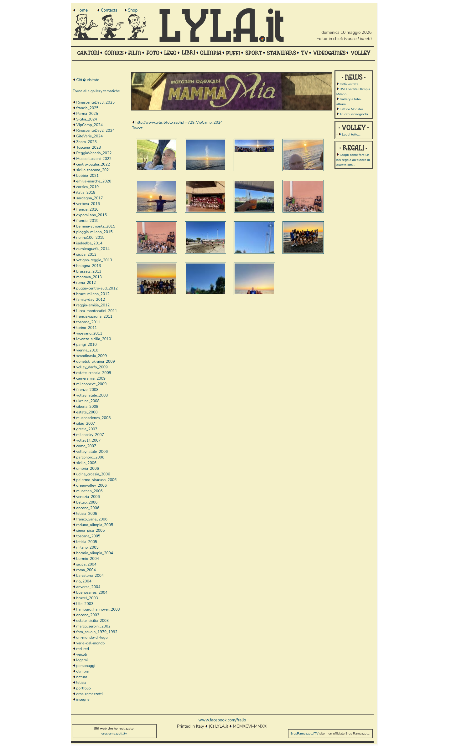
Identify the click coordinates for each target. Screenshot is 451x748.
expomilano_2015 (91, 215)
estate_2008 (87, 412)
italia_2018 (86, 192)
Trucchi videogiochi (354, 114)
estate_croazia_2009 (93, 372)
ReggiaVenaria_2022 (94, 153)
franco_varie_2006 (91, 519)
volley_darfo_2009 (92, 367)
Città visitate (349, 84)
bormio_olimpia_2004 (94, 553)
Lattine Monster (351, 109)
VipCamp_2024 (89, 124)
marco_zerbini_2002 (93, 626)
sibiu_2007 (85, 423)
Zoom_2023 (86, 141)
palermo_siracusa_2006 (96, 479)
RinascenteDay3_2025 (95, 102)
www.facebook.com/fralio (222, 720)
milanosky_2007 (90, 434)
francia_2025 (87, 107)
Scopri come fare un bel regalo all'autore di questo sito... (353, 159)
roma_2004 (86, 569)
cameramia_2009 (91, 378)
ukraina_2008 (88, 400)
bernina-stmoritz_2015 (95, 226)
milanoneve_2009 (91, 384)
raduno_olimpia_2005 (94, 524)
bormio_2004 (87, 558)
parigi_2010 (86, 344)
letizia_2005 (86, 541)
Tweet (137, 128)
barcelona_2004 (90, 575)
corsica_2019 (87, 186)
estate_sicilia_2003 (92, 620)
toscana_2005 (88, 536)
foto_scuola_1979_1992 (96, 631)
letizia (81, 682)
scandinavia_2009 (91, 355)
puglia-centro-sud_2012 (97, 288)
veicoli (81, 654)
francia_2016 (87, 209)
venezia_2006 (88, 496)
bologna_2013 (88, 265)
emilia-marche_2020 (93, 181)
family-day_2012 (90, 299)
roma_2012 (86, 282)
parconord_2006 (90, 457)
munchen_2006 (89, 491)
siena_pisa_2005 (90, 530)
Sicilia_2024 (86, 119)
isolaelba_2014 (89, 243)
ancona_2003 (87, 614)
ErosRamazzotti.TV (304, 733)
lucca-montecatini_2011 (96, 310)
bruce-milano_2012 (93, 293)
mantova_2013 (89, 276)
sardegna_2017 (89, 198)
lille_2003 (85, 603)
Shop (132, 10)
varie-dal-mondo (90, 643)
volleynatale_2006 (92, 451)
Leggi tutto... (351, 134)
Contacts (109, 10)
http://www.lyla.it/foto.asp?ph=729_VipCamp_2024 (179, 122)
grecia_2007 (86, 429)
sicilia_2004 (86, 564)
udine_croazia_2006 (93, 474)
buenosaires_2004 (92, 592)
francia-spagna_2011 (94, 316)
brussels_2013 (88, 271)
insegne (83, 699)
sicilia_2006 (86, 462)
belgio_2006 (87, 502)
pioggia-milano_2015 (94, 231)
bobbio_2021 (87, 175)
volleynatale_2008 (92, 395)
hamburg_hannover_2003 (98, 609)
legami (82, 660)
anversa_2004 (88, 586)
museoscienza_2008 (93, 417)
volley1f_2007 (88, 440)
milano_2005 (87, 547)
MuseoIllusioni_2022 (93, 158)
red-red (82, 648)
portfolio (83, 688)
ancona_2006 (87, 507)
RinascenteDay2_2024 (95, 130)
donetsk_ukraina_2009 (95, 361)
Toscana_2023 (88, 147)
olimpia (82, 671)
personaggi (85, 665)
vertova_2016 (88, 203)
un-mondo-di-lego (92, 637)
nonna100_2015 (90, 237)
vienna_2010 (87, 350)
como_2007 (86, 445)
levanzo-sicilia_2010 (93, 338)
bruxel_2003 (87, 598)
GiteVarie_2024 (89, 136)
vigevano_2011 (89, 333)
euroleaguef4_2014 (93, 248)
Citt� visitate (87, 79)
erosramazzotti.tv (114, 733)
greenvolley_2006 (91, 485)
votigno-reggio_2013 (94, 260)
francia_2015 (87, 220)
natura (81, 676)
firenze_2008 (87, 389)
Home (82, 10)
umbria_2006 (87, 468)
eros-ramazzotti (89, 693)
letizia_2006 (86, 513)
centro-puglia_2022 (93, 164)
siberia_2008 (87, 406)
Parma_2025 (87, 113)
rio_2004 (83, 581)
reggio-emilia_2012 (93, 305)
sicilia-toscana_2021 (93, 169)
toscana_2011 (88, 322)
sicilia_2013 (86, 254)
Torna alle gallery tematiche (96, 91)
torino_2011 (86, 327)
